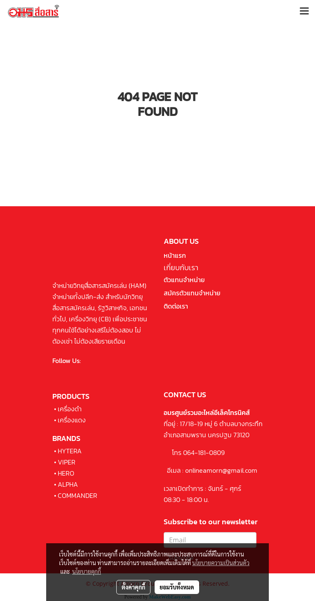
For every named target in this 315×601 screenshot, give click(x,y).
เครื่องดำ (70, 409)
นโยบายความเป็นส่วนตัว (220, 562)
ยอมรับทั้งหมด (177, 587)
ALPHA (68, 484)
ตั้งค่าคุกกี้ (133, 587)
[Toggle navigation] (304, 11)
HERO (66, 473)
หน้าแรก (175, 255)
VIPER (66, 462)
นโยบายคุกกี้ (86, 571)
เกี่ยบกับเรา (181, 267)
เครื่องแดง (72, 420)
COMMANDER (77, 495)
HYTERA (70, 451)
